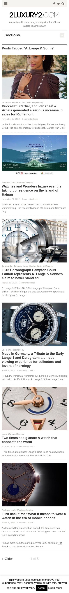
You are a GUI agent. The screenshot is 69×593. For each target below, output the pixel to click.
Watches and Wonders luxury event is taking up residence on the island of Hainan (31, 190)
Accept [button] (41, 588)
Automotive (7, 266)
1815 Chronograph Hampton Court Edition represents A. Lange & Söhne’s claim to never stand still (32, 274)
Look (23, 102)
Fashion (16, 102)
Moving (32, 266)
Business (6, 102)
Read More (55, 587)
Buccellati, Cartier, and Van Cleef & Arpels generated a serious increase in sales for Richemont (32, 110)
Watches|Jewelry (35, 102)
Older (9, 559)
